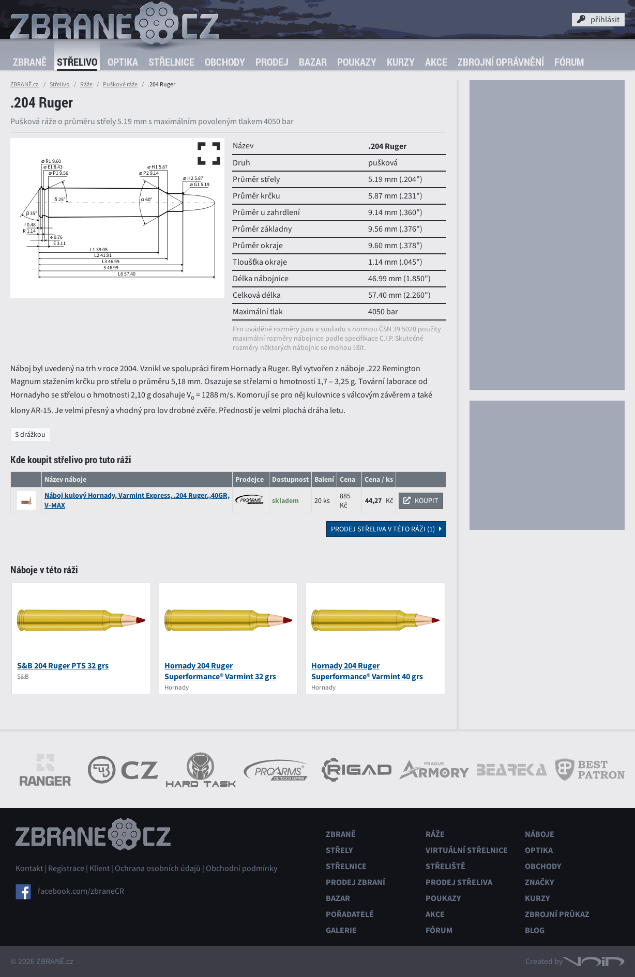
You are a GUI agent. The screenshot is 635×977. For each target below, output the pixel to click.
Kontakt (29, 868)
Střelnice (171, 62)
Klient (99, 868)
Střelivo (77, 62)
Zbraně (30, 62)
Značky (539, 882)
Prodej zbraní (355, 882)
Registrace (66, 868)
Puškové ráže (120, 84)
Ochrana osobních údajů (158, 868)
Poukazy (356, 62)
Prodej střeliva (459, 882)
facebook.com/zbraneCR (81, 891)
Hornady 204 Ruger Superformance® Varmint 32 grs (220, 671)
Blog (535, 930)
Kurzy (401, 62)
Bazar (313, 62)
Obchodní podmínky (241, 868)
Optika (123, 62)
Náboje (539, 834)
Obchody (225, 62)
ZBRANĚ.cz (24, 84)
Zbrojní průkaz (557, 914)
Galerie (341, 930)
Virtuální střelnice (467, 850)
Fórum (569, 62)
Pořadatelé (350, 914)
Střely (339, 850)
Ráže (86, 84)
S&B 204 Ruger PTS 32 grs (63, 665)
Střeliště (445, 866)
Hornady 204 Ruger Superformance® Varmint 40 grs (367, 671)
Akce (436, 62)
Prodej (272, 62)
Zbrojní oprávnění (501, 62)
